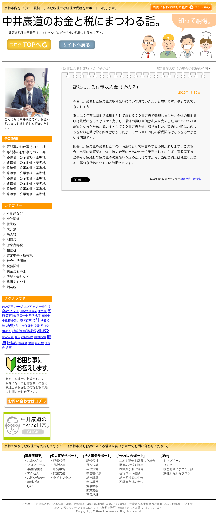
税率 (17, 337)
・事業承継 (90, 494)
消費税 (11, 240)
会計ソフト (10, 311)
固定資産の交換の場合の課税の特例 (182, 68)
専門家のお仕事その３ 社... (27, 147)
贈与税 (11, 287)
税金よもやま (16, 271)
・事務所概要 (33, 469)
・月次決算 (57, 465)
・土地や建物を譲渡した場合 (135, 460)
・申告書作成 (92, 473)
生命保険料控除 (29, 326)
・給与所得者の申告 (129, 477)
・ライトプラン (60, 477)
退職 (31, 343)
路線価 (22, 343)
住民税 (11, 224)
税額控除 (27, 337)
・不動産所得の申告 (129, 482)
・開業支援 (57, 473)
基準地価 (35, 315)
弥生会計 (32, 320)
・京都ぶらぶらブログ (175, 473)
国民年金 (22, 315)
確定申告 (8, 337)
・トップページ (170, 460)
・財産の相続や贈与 (129, 465)
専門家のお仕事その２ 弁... (27, 152)
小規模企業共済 (12, 320)
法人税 (11, 234)
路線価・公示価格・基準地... (27, 157)
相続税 (11, 250)
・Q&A (28, 486)
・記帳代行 (57, 460)
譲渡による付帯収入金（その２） (107, 86)
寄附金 (46, 315)
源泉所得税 (15, 245)
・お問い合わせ (34, 477)
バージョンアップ (26, 306)
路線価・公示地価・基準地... (27, 162)
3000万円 (7, 306)
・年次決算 (90, 469)
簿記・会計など (18, 276)
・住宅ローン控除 (128, 473)
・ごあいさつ (33, 460)
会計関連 (13, 219)
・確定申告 (57, 469)
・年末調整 (90, 482)
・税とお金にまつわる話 (176, 469)
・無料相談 (31, 482)
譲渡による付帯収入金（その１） (87, 68)
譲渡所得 (40, 337)
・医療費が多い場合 (129, 469)
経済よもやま (16, 282)
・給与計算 (90, 477)
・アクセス (31, 473)
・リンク (166, 465)
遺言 (9, 347)
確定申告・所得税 (20, 255)
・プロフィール (34, 465)
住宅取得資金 (28, 311)
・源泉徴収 (90, 486)
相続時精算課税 (24, 331)
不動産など (15, 213)
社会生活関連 (16, 261)
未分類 (11, 229)
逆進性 (39, 343)
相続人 (6, 331)
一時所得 (44, 306)
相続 (45, 325)
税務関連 (13, 266)
